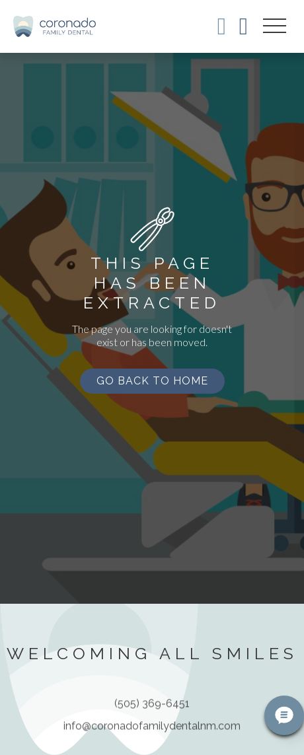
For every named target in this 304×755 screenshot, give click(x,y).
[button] (274, 26)
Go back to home (152, 381)
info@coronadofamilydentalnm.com (152, 731)
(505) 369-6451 (152, 709)
